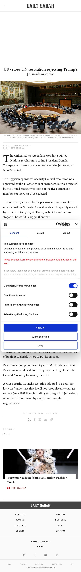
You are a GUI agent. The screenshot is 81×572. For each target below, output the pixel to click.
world (6, 433)
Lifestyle (20, 525)
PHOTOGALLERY (19, 488)
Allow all (40, 327)
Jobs (9, 564)
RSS (72, 564)
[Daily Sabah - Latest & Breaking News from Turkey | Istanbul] (40, 6)
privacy (23, 564)
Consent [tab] (14, 233)
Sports (20, 531)
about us (39, 564)
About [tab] (66, 233)
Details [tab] (40, 233)
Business (60, 520)
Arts (61, 525)
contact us (57, 564)
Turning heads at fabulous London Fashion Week (37, 479)
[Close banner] (76, 224)
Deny (40, 345)
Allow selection (40, 336)
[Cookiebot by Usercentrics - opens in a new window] (56, 224)
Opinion (61, 531)
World (20, 520)
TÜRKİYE (61, 514)
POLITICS (20, 514)
